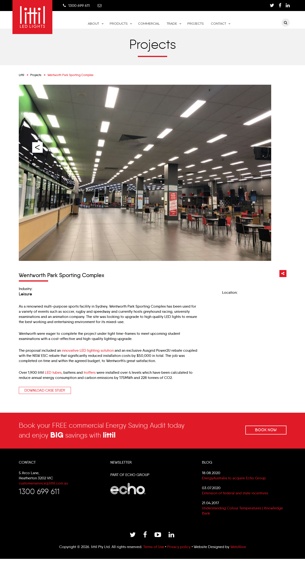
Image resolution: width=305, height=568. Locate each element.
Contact (241, 24)
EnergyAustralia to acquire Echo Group (234, 485)
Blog (207, 469)
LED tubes (53, 379)
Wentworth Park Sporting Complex (61, 281)
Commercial (171, 24)
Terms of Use (153, 556)
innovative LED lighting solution (88, 357)
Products (141, 24)
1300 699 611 (82, 5)
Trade (194, 24)
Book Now (265, 436)
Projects (218, 24)
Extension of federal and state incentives (235, 500)
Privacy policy (179, 556)
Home (101, 27)
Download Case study (44, 397)
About (116, 24)
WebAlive (238, 556)
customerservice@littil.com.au (43, 490)
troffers (90, 379)
